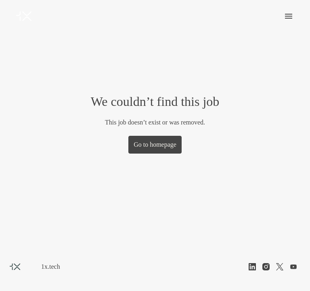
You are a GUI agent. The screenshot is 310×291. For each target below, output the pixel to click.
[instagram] (266, 267)
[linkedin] (252, 267)
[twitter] (280, 267)
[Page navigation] (288, 16)
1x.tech (51, 266)
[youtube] (293, 267)
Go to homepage (155, 144)
